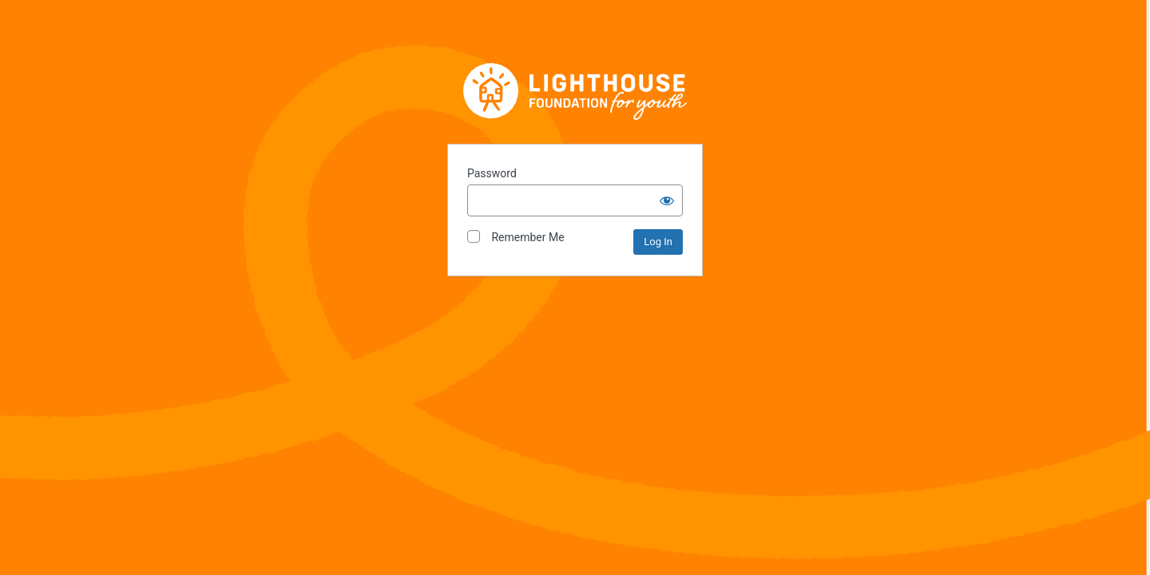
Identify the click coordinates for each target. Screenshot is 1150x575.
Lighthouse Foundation (575, 91)
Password (492, 173)
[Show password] (667, 200)
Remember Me (516, 237)
